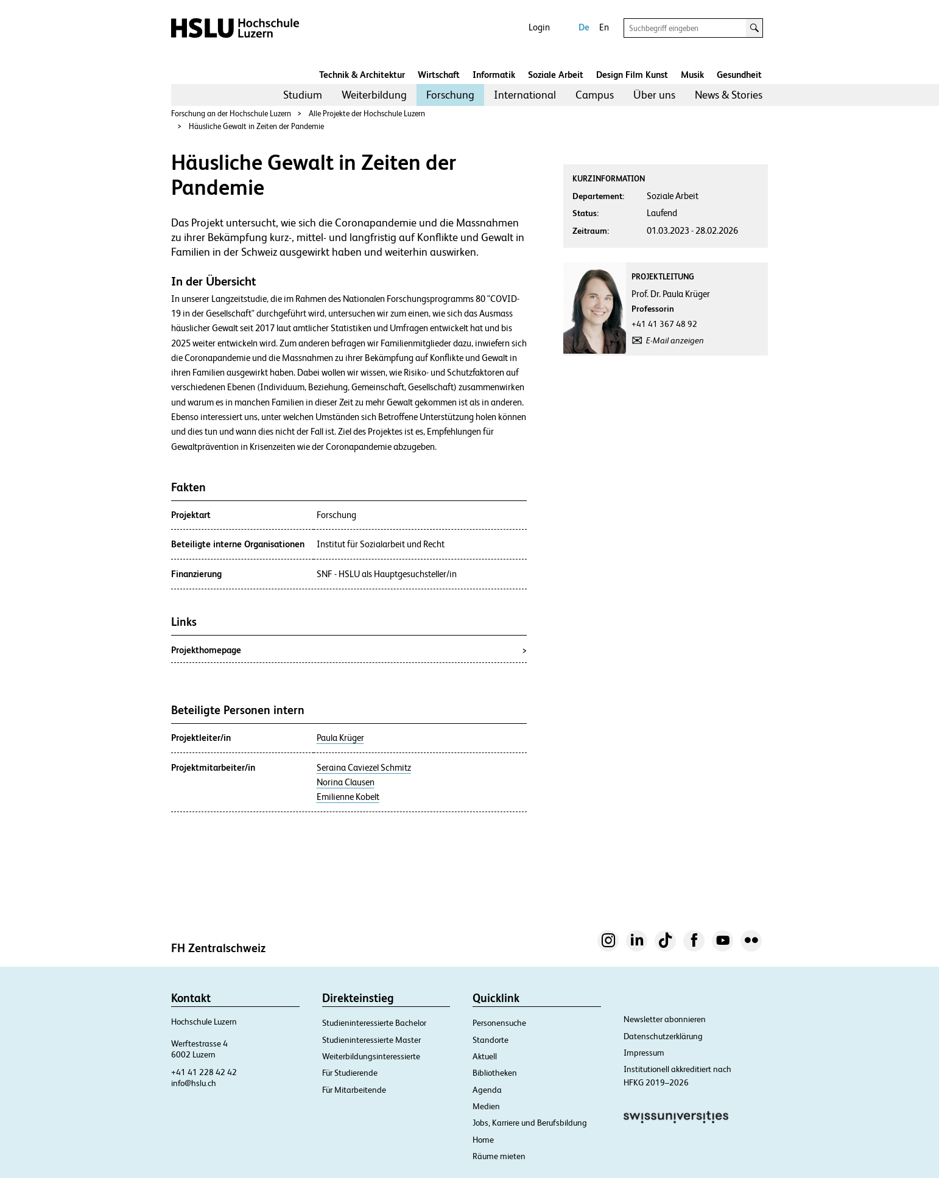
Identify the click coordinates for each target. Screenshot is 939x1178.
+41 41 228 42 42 (204, 1072)
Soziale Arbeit (555, 74)
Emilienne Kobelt (348, 797)
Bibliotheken (495, 1073)
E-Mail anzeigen (675, 340)
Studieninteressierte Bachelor (374, 1023)
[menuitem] (302, 95)
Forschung (450, 94)
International (525, 94)
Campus (594, 94)
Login (539, 27)
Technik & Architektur (362, 74)
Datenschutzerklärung (663, 1036)
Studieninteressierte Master (371, 1040)
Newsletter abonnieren (665, 1019)
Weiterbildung (374, 94)
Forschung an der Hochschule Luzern (231, 113)
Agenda (487, 1090)
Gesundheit (739, 74)
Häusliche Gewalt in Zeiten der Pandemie (256, 126)
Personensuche (499, 1023)
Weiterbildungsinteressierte (371, 1056)
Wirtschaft (439, 74)
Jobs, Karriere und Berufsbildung (530, 1122)
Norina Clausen (346, 782)
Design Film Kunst (632, 74)
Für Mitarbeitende (354, 1090)
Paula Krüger (340, 738)
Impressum (644, 1052)
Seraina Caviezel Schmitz (364, 768)
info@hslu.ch (193, 1083)
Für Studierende (350, 1073)
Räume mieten (499, 1156)
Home (483, 1140)
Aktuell (485, 1056)
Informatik (494, 74)
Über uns (654, 94)
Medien (486, 1106)
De (584, 27)
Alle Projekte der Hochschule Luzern (367, 113)
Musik (692, 74)
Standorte (490, 1040)
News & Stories (728, 94)
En (604, 27)
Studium (302, 94)
